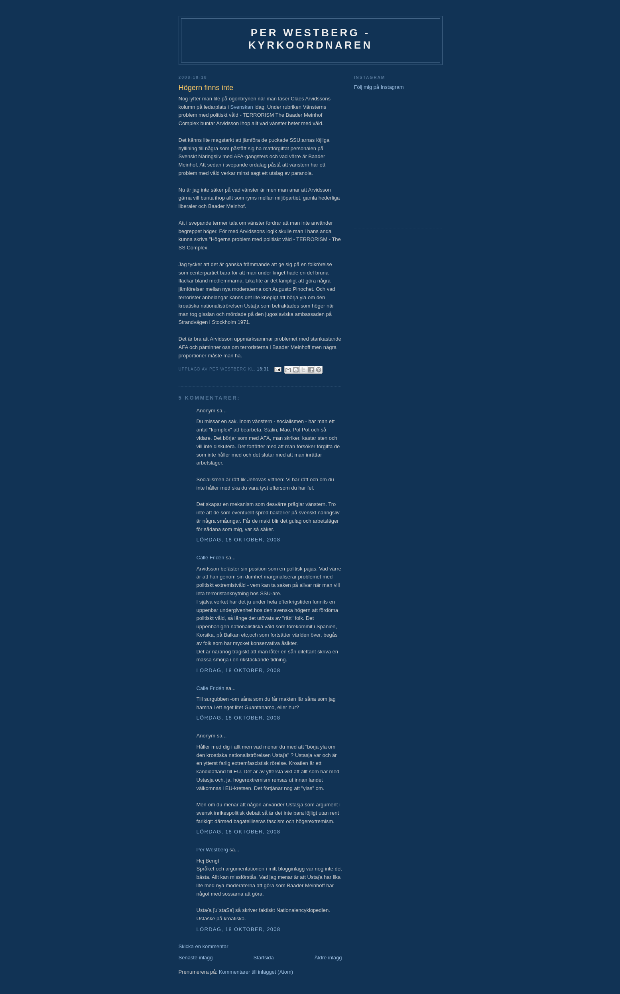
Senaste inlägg (196, 958)
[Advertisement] (378, 155)
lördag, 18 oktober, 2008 (239, 540)
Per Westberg (212, 850)
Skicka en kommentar (203, 946)
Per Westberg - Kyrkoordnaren (310, 39)
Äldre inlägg (328, 958)
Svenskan (241, 107)
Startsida (264, 958)
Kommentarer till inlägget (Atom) (256, 972)
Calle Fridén (210, 558)
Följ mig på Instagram (379, 87)
